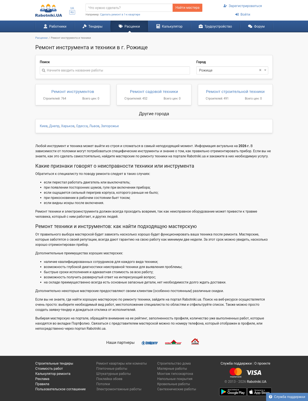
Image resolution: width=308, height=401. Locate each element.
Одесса (82, 126)
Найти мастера (187, 8)
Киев (44, 126)
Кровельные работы (173, 384)
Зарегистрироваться (243, 6)
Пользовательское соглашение (60, 389)
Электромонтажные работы (118, 389)
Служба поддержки (287, 397)
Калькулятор (169, 26)
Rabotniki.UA (257, 382)
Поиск (45, 62)
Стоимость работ (49, 369)
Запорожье (110, 126)
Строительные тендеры (54, 363)
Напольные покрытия (174, 379)
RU (72, 12)
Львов (94, 126)
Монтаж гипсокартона (175, 374)
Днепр (54, 126)
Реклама (42, 379)
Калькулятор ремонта (52, 374)
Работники (55, 26)
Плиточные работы (111, 369)
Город (201, 62)
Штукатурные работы (113, 374)
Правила (42, 384)
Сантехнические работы (176, 389)
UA (72, 8)
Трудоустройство (215, 26)
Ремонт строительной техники (235, 91)
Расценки (129, 26)
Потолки (103, 384)
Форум (256, 26)
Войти (242, 14)
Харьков (67, 126)
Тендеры (92, 26)
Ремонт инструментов (72, 91)
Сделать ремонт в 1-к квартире (120, 14)
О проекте (262, 363)
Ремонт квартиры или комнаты (121, 363)
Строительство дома (174, 363)
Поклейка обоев (109, 379)
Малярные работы (172, 369)
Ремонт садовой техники (154, 91)
